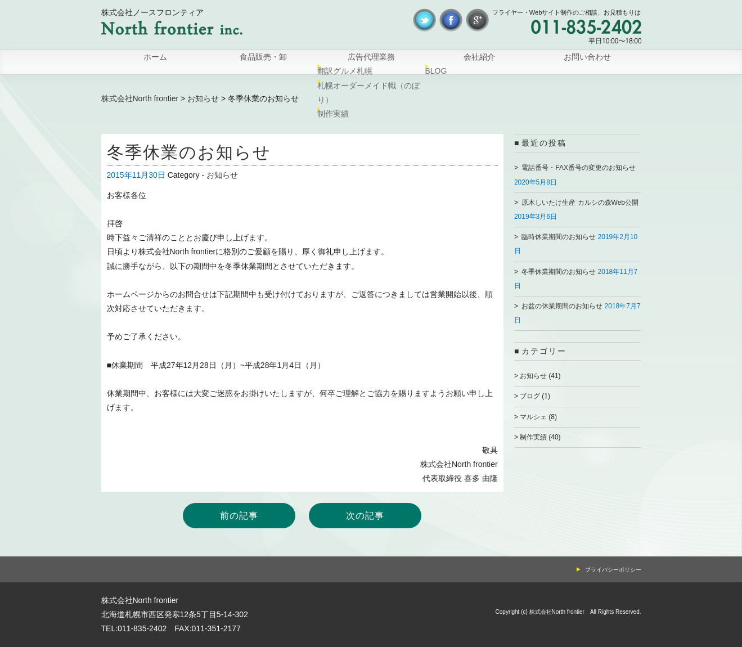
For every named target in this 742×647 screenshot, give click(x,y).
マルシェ (533, 417)
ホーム (155, 62)
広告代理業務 (371, 62)
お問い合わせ (587, 62)
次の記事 (365, 515)
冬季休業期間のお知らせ (558, 272)
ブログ (530, 396)
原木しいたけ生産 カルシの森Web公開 (579, 202)
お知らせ (203, 98)
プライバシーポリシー (613, 570)
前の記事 (239, 515)
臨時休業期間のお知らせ (558, 237)
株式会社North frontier (140, 98)
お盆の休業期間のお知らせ (561, 306)
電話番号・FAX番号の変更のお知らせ (578, 168)
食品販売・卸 (263, 62)
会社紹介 (479, 62)
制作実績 (533, 437)
